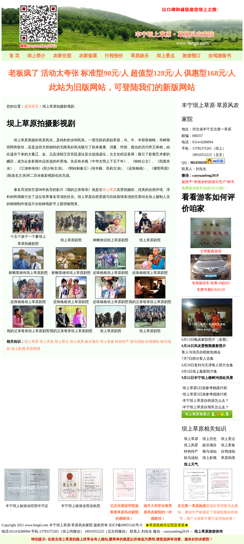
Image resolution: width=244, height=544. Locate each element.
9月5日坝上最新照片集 (199, 371)
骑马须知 (137, 342)
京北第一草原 (220, 129)
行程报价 (114, 55)
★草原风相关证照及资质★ (167, 525)
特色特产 (122, 342)
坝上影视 (18, 349)
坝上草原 (109, 190)
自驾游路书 (219, 55)
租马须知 (191, 458)
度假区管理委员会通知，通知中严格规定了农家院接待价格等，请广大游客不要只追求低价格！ (208, 512)
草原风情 (33, 349)
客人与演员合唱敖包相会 (201, 352)
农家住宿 (62, 55)
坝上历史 (47, 342)
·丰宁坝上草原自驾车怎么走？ (205, 407)
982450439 (198, 163)
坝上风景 (77, 342)
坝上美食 (107, 342)
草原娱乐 (140, 55)
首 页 (14, 55)
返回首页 (31, 106)
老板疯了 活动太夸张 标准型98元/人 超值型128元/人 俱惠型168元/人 (121, 73)
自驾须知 (152, 342)
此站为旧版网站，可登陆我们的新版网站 (122, 87)
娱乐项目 (92, 342)
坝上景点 (165, 55)
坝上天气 (191, 464)
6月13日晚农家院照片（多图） (206, 339)
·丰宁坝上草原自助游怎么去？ (205, 400)
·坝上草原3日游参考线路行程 (204, 394)
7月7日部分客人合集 (198, 358)
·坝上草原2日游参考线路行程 (204, 388)
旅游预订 (191, 55)
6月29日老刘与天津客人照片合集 (207, 365)
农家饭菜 (88, 55)
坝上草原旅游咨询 (208, 531)
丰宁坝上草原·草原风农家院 (71, 525)
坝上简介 (36, 55)
